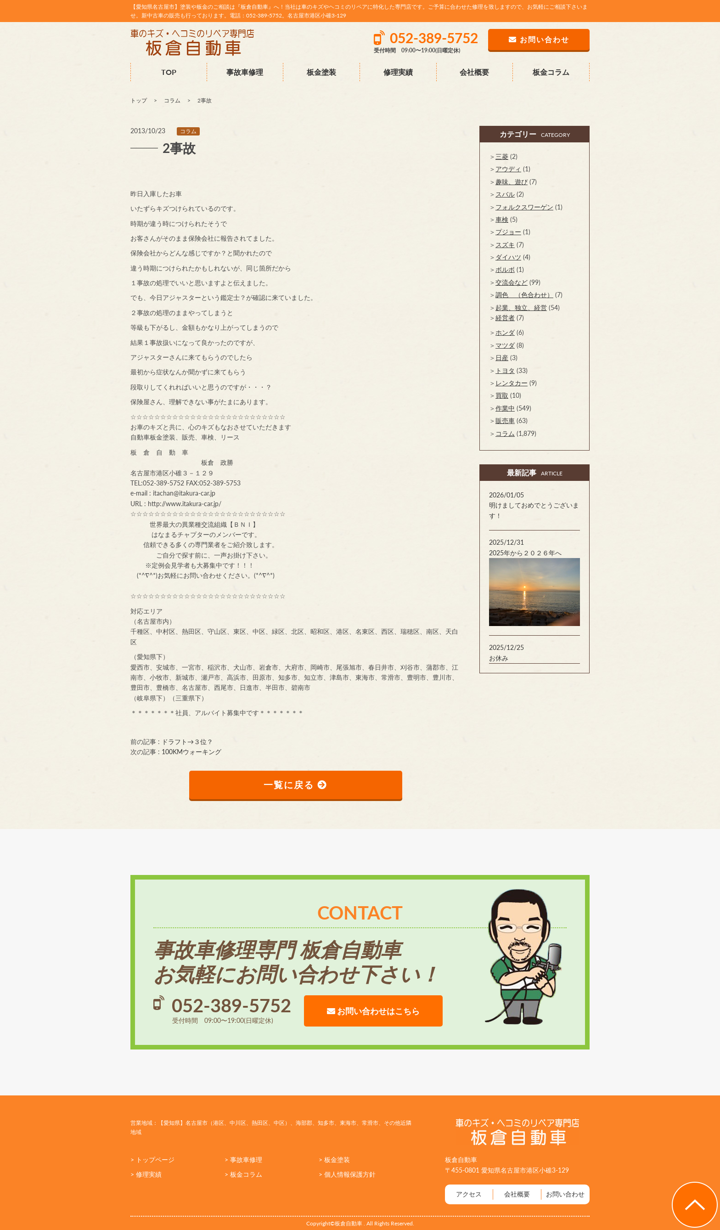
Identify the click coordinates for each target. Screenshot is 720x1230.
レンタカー (511, 383)
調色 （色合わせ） (524, 295)
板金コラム (551, 72)
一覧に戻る (296, 784)
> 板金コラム (243, 1174)
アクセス (469, 1194)
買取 (501, 395)
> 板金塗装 (334, 1159)
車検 (501, 219)
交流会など (511, 282)
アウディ (508, 169)
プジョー (508, 232)
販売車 (505, 420)
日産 (501, 357)
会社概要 (474, 72)
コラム (188, 131)
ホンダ (505, 332)
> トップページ (152, 1159)
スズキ (505, 244)
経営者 (505, 318)
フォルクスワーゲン (524, 207)
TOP (168, 72)
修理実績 (398, 72)
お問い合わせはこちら (373, 1011)
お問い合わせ (565, 1194)
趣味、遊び (511, 182)
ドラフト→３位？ (187, 741)
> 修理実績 (146, 1174)
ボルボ (505, 269)
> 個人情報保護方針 (347, 1174)
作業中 (505, 408)
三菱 (501, 156)
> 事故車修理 (243, 1159)
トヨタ (505, 370)
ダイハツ (508, 257)
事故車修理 (244, 72)
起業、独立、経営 (521, 307)
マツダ (505, 345)
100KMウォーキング (191, 752)
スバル (505, 194)
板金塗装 (321, 72)
